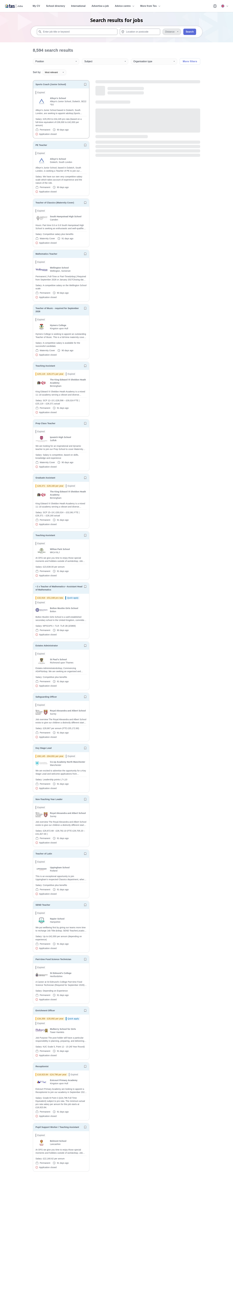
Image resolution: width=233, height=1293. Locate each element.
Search (190, 31)
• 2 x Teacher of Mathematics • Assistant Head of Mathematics (59, 588)
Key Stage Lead (44, 748)
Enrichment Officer (45, 1010)
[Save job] (85, 84)
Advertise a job (100, 6)
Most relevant (54, 72)
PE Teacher (41, 145)
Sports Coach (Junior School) (51, 84)
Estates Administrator (47, 645)
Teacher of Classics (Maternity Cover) (55, 202)
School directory (55, 6)
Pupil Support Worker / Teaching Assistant (57, 1127)
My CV (36, 6)
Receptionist (42, 1066)
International (78, 6)
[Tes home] (14, 6)
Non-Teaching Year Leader (49, 799)
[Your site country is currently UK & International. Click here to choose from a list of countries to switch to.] (224, 6)
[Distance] (172, 32)
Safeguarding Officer (46, 697)
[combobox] (77, 32)
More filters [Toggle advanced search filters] (190, 61)
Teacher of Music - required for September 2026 (57, 310)
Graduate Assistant (45, 478)
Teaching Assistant (45, 366)
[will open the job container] (61, 113)
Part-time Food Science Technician (53, 959)
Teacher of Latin (44, 853)
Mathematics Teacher (46, 254)
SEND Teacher (43, 905)
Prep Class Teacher (45, 423)
